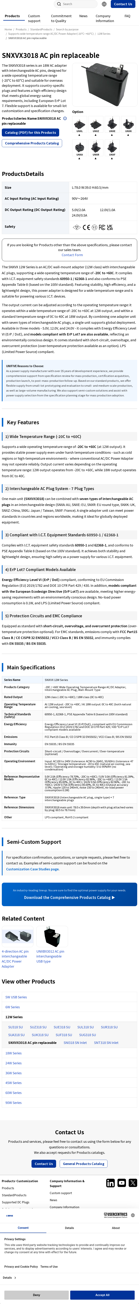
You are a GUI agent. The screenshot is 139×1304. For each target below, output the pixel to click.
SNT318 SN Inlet (106, 1046)
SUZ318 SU (38, 1030)
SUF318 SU (64, 1038)
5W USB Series (16, 1000)
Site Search (58, 8)
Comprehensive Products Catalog (32, 146)
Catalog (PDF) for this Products (30, 136)
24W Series (13, 1066)
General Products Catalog (83, 1167)
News (83, 19)
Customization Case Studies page (32, 872)
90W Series (13, 1106)
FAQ (127, 19)
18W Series (13, 1056)
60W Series (13, 1096)
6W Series (12, 1010)
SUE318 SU (62, 1030)
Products (12, 19)
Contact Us (123, 7)
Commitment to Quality (61, 22)
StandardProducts (14, 1198)
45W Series (13, 1086)
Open (65, 122)
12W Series (14, 1020)
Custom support (34, 22)
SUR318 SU (109, 1030)
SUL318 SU (85, 1030)
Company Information (105, 22)
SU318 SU (15, 1030)
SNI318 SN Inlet (75, 1046)
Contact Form (72, 258)
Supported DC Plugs (15, 1205)
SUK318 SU (40, 1038)
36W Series (13, 1076)
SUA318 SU (16, 1038)
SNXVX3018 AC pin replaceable (32, 1046)
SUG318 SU (87, 1038)
